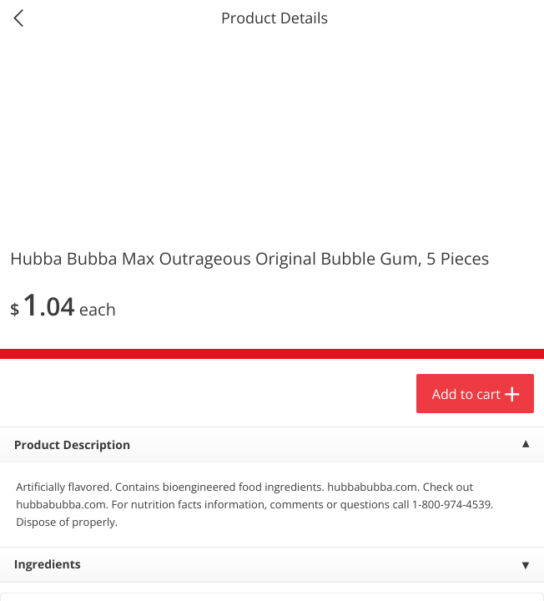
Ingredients (47, 565)
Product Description (72, 445)
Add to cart (466, 394)
